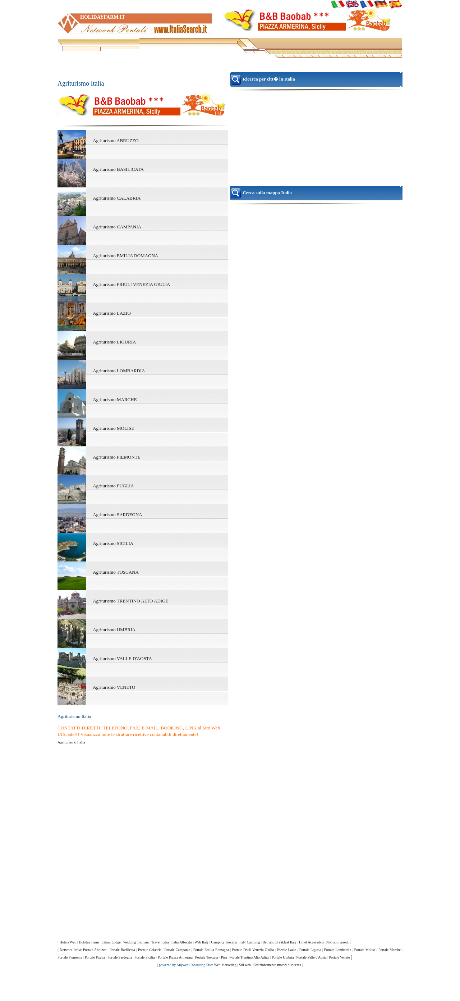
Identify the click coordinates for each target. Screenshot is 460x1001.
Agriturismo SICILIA (113, 543)
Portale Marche (389, 950)
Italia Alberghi (181, 942)
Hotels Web (68, 942)
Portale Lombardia (337, 950)
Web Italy (201, 942)
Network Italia (70, 950)
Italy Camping (249, 942)
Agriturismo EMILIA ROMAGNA (125, 255)
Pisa (224, 957)
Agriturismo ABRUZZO (115, 140)
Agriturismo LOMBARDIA (119, 370)
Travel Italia (160, 942)
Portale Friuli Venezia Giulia (252, 950)
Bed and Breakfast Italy (279, 942)
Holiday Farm (89, 942)
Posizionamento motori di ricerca (277, 965)
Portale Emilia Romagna (211, 950)
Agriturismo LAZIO (112, 313)
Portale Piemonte (70, 957)
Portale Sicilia (144, 957)
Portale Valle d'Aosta (311, 957)
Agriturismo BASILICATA (118, 169)
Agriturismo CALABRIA (117, 198)
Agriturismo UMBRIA (114, 629)
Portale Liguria (310, 950)
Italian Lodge (111, 942)
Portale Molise (364, 950)
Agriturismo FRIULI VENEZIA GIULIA (131, 284)
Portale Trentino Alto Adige (249, 957)
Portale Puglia (95, 957)
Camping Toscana (224, 942)
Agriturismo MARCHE (115, 399)
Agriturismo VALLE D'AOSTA (122, 658)
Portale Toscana (206, 957)
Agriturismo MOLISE (113, 428)
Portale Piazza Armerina (175, 957)
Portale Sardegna (119, 957)
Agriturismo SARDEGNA (117, 514)
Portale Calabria (149, 950)
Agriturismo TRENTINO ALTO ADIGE (130, 601)
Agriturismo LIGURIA (114, 342)
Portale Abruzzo (94, 950)
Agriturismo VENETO (114, 687)
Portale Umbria (283, 957)
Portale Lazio (286, 950)
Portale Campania (177, 950)
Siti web (245, 965)
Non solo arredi (337, 942)
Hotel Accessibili (311, 942)
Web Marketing (225, 965)
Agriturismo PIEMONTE (117, 457)
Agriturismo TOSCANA (116, 572)
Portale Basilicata (122, 950)
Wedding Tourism (136, 942)
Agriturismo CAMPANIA (117, 226)
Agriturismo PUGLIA (113, 485)
